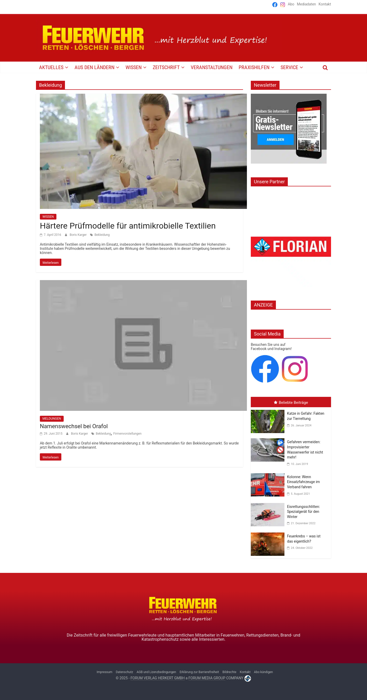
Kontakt (325, 4)
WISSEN (134, 67)
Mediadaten (306, 4)
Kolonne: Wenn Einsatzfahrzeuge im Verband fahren (303, 482)
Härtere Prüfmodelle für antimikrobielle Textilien (128, 226)
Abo (291, 4)
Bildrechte (229, 672)
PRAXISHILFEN (254, 67)
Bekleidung (102, 235)
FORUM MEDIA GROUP (206, 678)
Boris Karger (78, 235)
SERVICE (289, 67)
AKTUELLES (51, 67)
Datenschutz (124, 672)
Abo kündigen (263, 672)
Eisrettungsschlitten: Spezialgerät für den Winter (303, 512)
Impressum (104, 672)
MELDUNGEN (51, 418)
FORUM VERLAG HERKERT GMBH (157, 678)
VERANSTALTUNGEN (211, 67)
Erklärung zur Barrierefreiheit (199, 672)
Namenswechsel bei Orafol (74, 426)
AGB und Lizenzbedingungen (156, 672)
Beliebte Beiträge (291, 402)
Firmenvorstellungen (127, 433)
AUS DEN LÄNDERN (94, 67)
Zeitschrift (166, 67)
